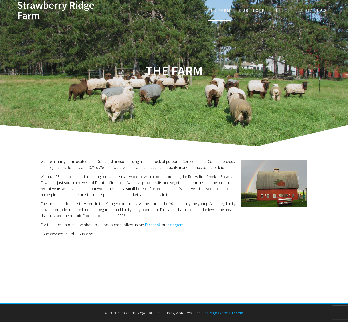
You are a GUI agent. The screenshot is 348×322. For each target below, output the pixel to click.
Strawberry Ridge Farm (55, 10)
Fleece (281, 10)
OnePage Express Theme (222, 312)
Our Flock (252, 10)
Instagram (175, 224)
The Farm (219, 10)
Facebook (153, 224)
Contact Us (312, 10)
